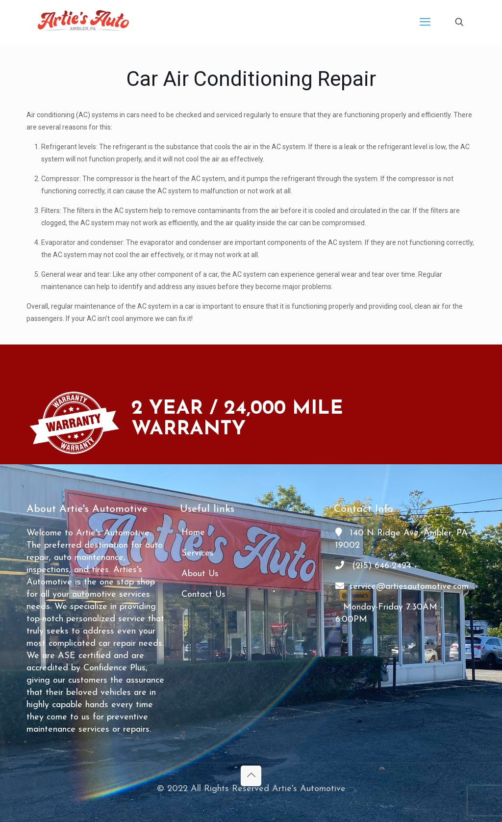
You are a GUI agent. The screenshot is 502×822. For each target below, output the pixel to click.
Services (197, 553)
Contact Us (203, 594)
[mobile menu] (425, 22)
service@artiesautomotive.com (402, 586)
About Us (200, 574)
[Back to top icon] (251, 776)
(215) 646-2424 (373, 566)
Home (193, 532)
